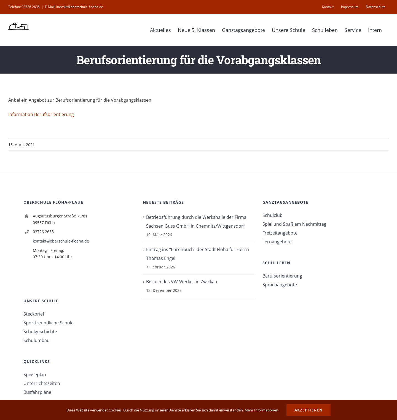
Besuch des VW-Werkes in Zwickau (181, 282)
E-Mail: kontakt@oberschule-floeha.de (74, 6)
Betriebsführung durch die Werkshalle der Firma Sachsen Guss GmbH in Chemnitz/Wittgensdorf (196, 221)
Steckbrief (33, 314)
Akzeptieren (308, 410)
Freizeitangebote (279, 233)
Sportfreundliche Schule (48, 323)
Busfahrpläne (37, 392)
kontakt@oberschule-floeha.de (61, 241)
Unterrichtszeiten (41, 383)
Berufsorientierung (282, 276)
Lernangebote (277, 242)
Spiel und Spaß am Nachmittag (294, 224)
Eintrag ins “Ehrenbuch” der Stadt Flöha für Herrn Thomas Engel (197, 253)
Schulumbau (36, 340)
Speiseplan (34, 374)
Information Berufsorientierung (41, 114)
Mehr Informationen (261, 410)
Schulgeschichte (40, 332)
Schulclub (272, 215)
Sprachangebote (279, 285)
